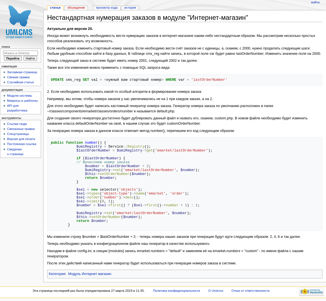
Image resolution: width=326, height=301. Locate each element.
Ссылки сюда (17, 123)
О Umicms (215, 290)
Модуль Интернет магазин (89, 274)
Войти (315, 2)
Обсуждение (76, 7)
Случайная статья (20, 82)
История (130, 7)
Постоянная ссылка (21, 144)
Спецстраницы (18, 134)
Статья (55, 7)
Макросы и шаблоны (22, 100)
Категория (57, 274)
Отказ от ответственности (250, 290)
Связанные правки (21, 129)
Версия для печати (21, 139)
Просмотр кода (107, 7)
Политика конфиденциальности (176, 290)
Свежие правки (18, 77)
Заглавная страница (22, 72)
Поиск (6, 46)
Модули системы (19, 95)
